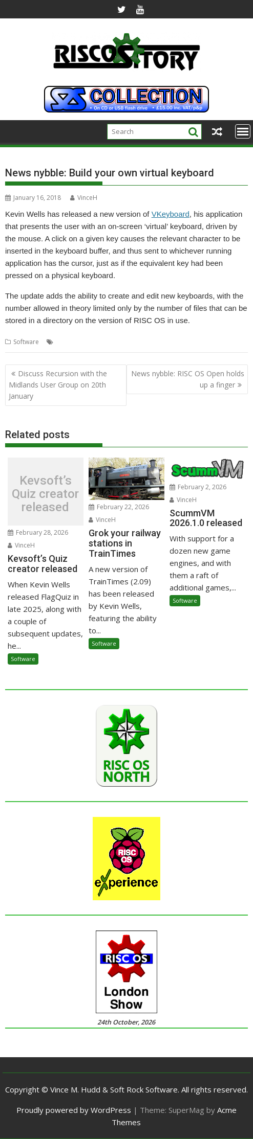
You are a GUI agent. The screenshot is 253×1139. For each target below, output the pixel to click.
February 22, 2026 (119, 507)
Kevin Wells (72, 341)
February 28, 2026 (38, 532)
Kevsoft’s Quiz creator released (45, 494)
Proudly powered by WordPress (73, 1110)
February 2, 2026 (198, 487)
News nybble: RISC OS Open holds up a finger (187, 379)
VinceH (83, 197)
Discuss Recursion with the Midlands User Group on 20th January (58, 385)
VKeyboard (170, 214)
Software (26, 341)
